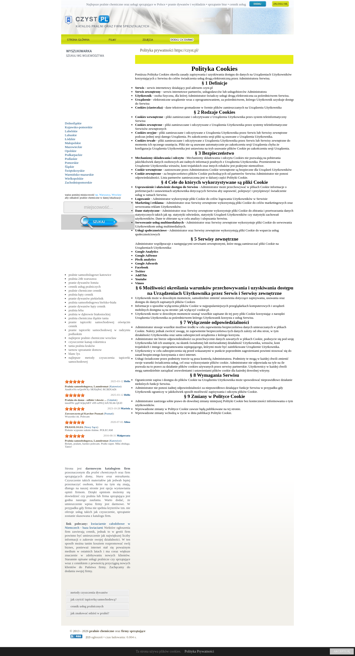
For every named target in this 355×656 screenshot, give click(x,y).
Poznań (109, 413)
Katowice (115, 386)
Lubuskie (71, 135)
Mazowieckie (73, 147)
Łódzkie (70, 139)
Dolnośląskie (73, 123)
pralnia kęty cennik (81, 294)
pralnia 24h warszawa (82, 279)
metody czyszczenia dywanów (89, 592)
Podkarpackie (73, 155)
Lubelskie (71, 131)
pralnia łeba (76, 310)
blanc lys (74, 354)
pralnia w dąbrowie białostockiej (89, 314)
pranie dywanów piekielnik (86, 298)
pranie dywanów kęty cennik (87, 306)
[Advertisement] (98, 90)
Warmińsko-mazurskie (79, 174)
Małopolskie (73, 143)
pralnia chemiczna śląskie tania (88, 318)
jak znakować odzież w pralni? (90, 613)
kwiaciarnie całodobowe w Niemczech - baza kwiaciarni (97, 525)
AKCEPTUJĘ (342, 651)
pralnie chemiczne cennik (85, 290)
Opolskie (70, 151)
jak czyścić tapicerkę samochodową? (94, 599)
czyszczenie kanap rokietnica (87, 342)
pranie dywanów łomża (83, 282)
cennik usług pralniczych (85, 286)
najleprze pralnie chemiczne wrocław (92, 338)
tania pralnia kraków (82, 346)
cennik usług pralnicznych (87, 606)
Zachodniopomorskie (78, 182)
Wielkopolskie (74, 178)
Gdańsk (112, 399)
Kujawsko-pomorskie (78, 127)
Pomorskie (72, 163)
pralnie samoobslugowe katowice (90, 275)
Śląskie (69, 167)
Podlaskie (71, 159)
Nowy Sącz (91, 427)
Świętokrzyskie (75, 170)
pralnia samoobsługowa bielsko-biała (92, 302)
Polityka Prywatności (199, 651)
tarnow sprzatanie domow (85, 350)
